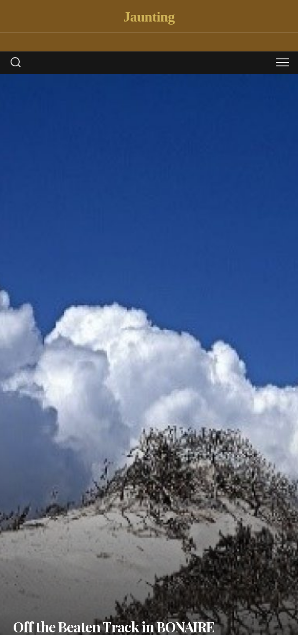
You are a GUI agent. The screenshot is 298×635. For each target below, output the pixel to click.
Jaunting (149, 17)
